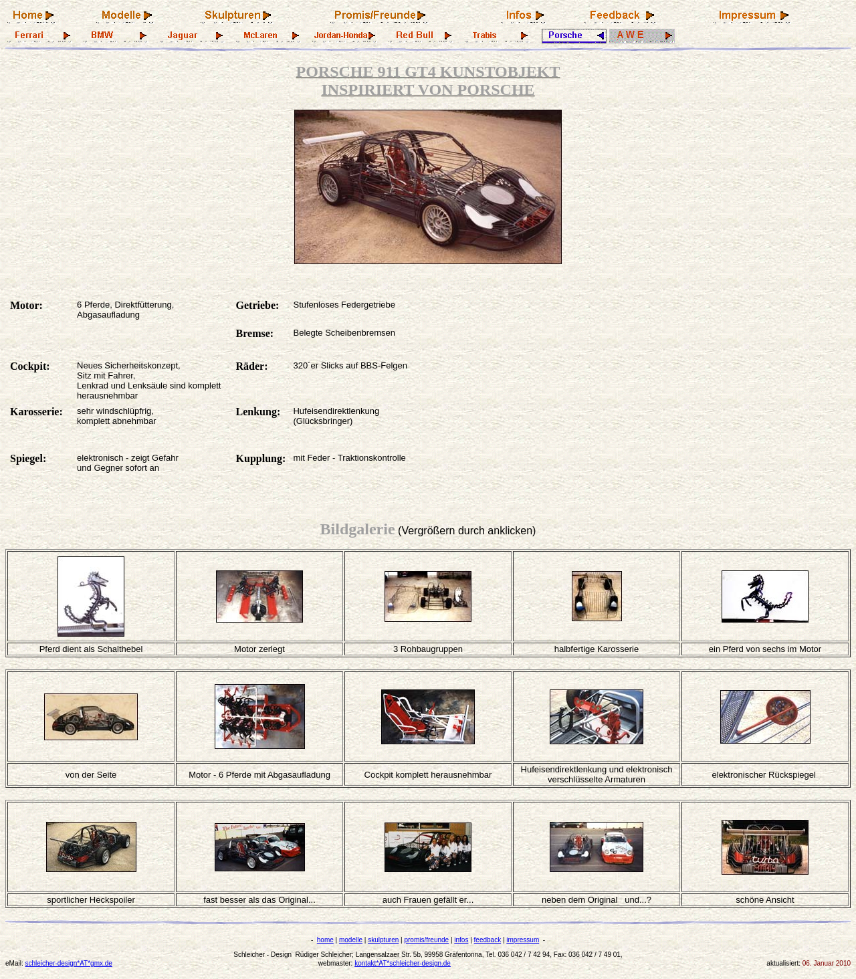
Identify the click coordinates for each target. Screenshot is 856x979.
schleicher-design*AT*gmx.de (68, 963)
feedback (488, 940)
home (325, 940)
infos (461, 940)
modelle (350, 940)
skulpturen (383, 940)
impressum (522, 940)
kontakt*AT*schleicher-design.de (402, 963)
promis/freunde (426, 940)
